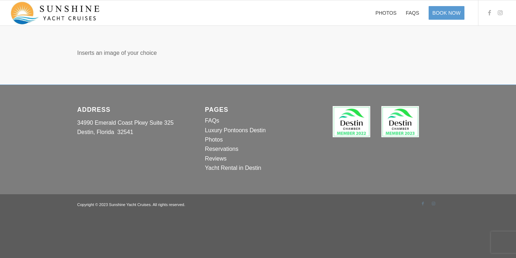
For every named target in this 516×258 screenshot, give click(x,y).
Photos (214, 140)
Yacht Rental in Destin (233, 168)
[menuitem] (386, 12)
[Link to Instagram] (500, 12)
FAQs (212, 121)
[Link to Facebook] (489, 12)
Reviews (215, 159)
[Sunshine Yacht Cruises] (57, 12)
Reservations (221, 149)
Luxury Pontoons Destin (235, 130)
